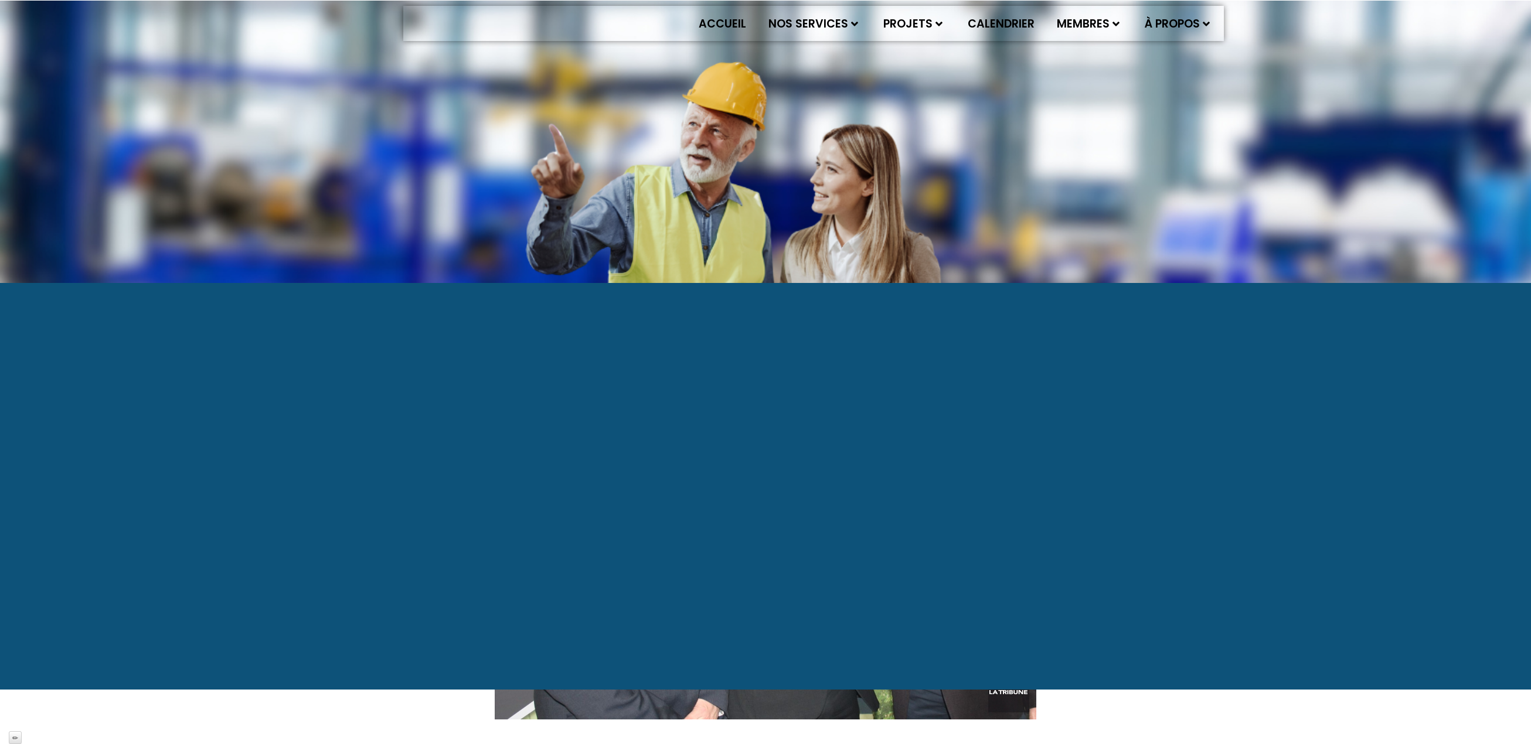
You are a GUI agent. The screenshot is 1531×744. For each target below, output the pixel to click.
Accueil (722, 24)
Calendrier (1001, 24)
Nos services (813, 24)
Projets (913, 24)
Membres (1088, 24)
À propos (1177, 24)
